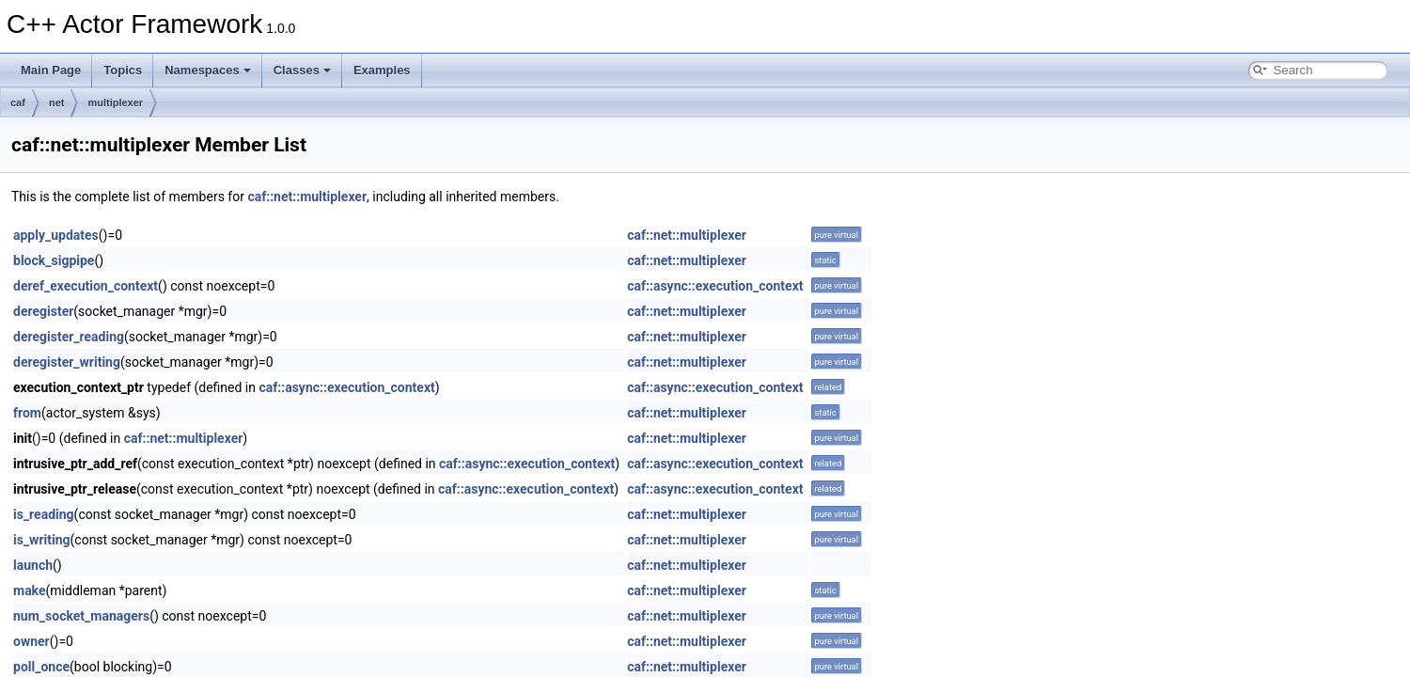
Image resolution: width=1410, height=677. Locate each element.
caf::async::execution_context (715, 285)
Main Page (51, 70)
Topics (122, 70)
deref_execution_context (85, 285)
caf (17, 102)
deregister (43, 311)
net (57, 102)
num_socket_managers (81, 615)
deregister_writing (66, 362)
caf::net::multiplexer (307, 196)
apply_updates (56, 235)
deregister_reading (68, 336)
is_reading (43, 514)
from (27, 412)
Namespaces (207, 70)
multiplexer (115, 102)
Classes (302, 70)
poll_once (41, 666)
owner (31, 641)
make (29, 590)
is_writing (41, 539)
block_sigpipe (53, 260)
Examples (382, 70)
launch (33, 565)
